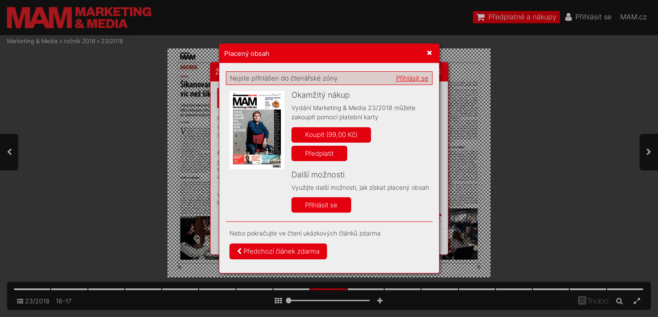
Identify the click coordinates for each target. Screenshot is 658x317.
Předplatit (319, 153)
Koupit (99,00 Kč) (331, 134)
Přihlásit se (412, 78)
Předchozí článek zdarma (278, 251)
